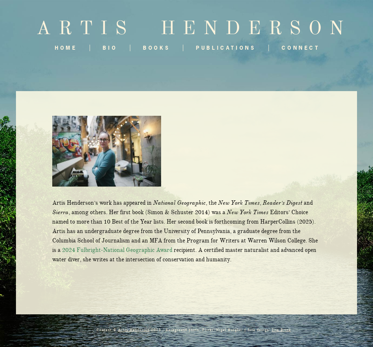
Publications (226, 48)
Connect (301, 48)
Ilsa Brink (281, 329)
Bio (110, 48)
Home (66, 48)
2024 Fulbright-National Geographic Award (117, 250)
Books (156, 48)
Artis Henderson (133, 329)
